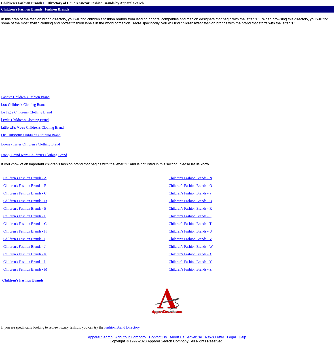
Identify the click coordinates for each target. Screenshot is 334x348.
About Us (177, 337)
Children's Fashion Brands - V (190, 239)
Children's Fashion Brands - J (24, 246)
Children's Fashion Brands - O (190, 186)
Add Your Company (130, 337)
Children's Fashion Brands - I (24, 239)
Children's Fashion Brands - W (191, 246)
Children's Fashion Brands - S (190, 216)
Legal (231, 337)
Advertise (194, 337)
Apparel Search (100, 337)
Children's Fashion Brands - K (25, 254)
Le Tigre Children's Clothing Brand (26, 112)
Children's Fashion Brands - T (190, 224)
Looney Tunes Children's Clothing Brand (30, 144)
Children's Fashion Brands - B (25, 186)
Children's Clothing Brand (29, 120)
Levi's (5, 120)
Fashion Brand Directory (122, 327)
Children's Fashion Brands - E (24, 208)
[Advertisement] (167, 60)
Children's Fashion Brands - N (190, 178)
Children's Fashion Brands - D (25, 201)
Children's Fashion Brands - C (25, 193)
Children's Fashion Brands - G (25, 224)
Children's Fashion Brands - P (190, 193)
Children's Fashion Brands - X (190, 254)
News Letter (214, 337)
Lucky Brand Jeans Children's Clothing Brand (34, 155)
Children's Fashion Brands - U (190, 231)
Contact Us (158, 337)
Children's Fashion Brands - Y (190, 262)
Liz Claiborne (11, 135)
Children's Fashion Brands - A (25, 178)
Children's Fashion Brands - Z (190, 269)
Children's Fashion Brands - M (25, 269)
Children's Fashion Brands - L (24, 262)
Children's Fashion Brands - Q (190, 201)
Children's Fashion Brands (22, 280)
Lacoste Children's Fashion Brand (25, 97)
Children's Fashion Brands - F (24, 216)
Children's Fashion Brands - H (25, 231)
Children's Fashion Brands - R (190, 208)
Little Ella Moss (13, 127)
